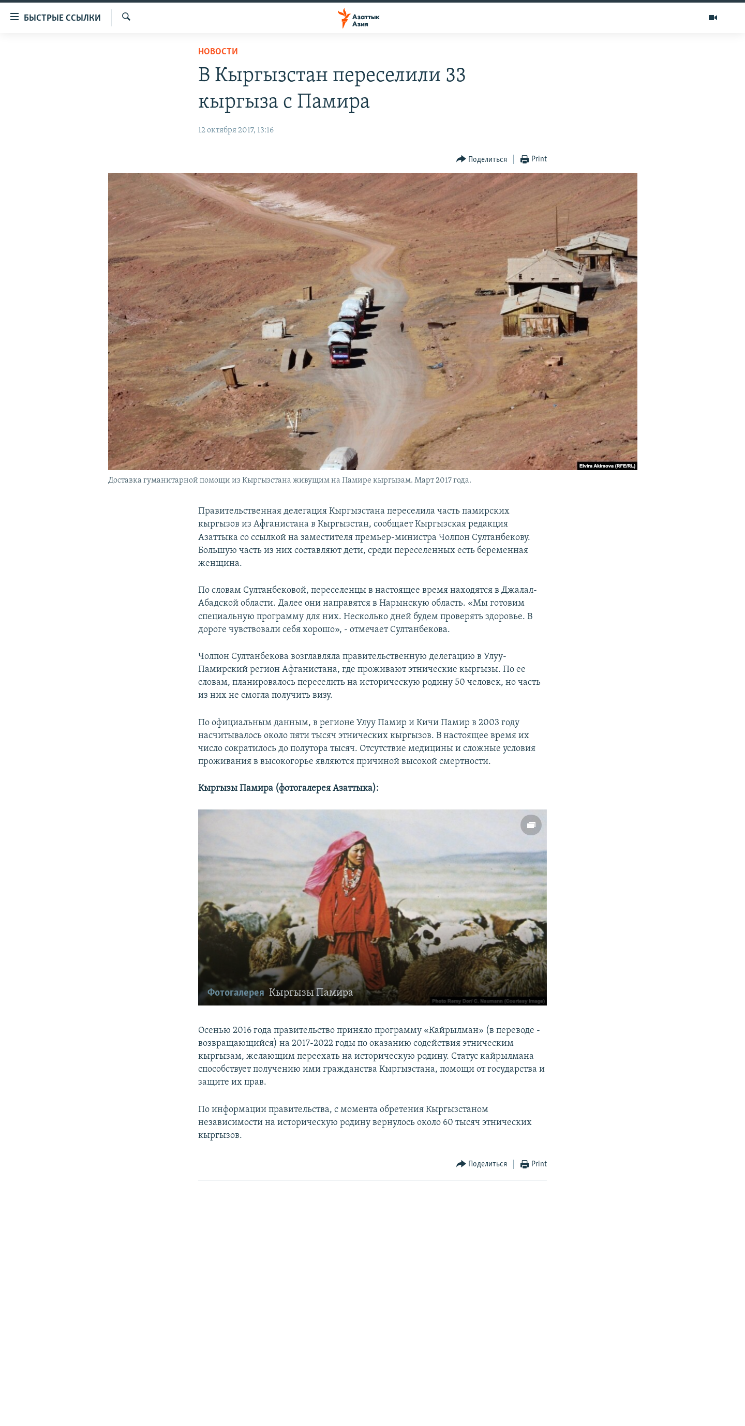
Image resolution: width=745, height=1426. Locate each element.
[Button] (482, 160)
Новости (218, 52)
